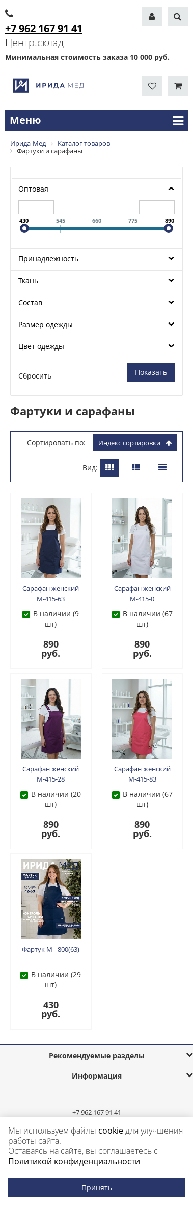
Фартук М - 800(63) (50, 949)
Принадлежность (48, 258)
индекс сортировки (135, 442)
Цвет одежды (41, 346)
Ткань (28, 280)
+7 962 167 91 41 (96, 1112)
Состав (30, 302)
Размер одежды (45, 324)
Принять (96, 1187)
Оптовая (33, 189)
